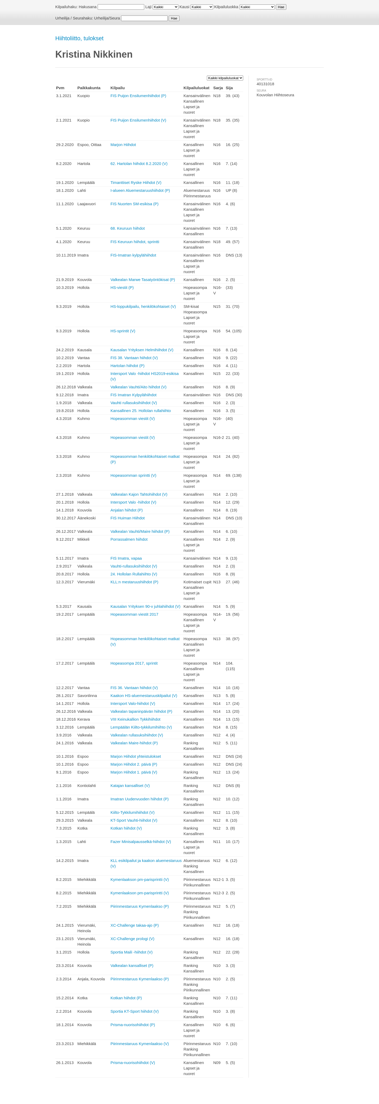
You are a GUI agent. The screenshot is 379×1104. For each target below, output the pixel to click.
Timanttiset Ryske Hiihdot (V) (136, 182)
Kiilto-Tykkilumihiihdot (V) (133, 812)
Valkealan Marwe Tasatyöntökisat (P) (143, 279)
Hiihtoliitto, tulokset (79, 38)
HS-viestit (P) (122, 287)
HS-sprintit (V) (123, 331)
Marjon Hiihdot (123, 144)
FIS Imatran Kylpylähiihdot (134, 395)
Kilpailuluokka (226, 6)
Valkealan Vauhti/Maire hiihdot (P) (140, 531)
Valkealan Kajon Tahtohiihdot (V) (139, 494)
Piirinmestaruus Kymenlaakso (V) (140, 1043)
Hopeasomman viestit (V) (133, 418)
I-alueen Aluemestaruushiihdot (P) (140, 190)
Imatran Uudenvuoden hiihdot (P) (140, 799)
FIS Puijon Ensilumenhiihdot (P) (138, 95)
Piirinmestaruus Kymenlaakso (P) (140, 906)
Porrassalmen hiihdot (129, 539)
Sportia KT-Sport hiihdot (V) (135, 1011)
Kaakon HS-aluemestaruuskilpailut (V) (144, 695)
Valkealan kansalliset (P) (132, 965)
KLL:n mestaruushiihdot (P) (134, 582)
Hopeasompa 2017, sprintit (134, 663)
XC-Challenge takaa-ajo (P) (135, 925)
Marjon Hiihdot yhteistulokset (136, 756)
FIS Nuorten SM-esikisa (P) (135, 204)
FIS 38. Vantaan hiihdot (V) (134, 357)
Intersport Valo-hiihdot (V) (133, 703)
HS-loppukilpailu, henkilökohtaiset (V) (143, 306)
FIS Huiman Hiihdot (128, 518)
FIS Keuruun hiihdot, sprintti (135, 241)
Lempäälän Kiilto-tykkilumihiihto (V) (141, 727)
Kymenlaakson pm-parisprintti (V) (140, 879)
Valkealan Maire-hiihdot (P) (134, 743)
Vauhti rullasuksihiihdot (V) (134, 402)
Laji (148, 6)
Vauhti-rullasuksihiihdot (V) (134, 566)
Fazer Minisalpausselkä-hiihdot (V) (141, 841)
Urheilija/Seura (107, 18)
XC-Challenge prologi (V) (132, 938)
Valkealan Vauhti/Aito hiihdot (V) (139, 387)
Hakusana (88, 6)
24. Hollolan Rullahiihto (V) (134, 574)
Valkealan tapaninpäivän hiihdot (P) (141, 711)
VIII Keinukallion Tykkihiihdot (136, 719)
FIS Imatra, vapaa (126, 558)
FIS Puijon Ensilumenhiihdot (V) (138, 120)
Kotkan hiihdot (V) (126, 828)
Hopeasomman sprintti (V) (133, 475)
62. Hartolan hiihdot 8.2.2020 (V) (139, 163)
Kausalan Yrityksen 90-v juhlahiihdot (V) (146, 606)
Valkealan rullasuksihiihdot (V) (137, 735)
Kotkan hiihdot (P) (126, 998)
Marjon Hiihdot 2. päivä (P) (134, 764)
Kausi (184, 6)
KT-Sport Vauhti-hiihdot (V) (134, 820)
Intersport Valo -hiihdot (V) (133, 502)
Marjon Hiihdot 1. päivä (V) (134, 772)
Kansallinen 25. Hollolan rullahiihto (141, 410)
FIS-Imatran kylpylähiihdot (133, 255)
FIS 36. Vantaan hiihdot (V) (134, 687)
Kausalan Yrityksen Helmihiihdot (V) (142, 350)
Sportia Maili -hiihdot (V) (132, 952)
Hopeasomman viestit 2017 (134, 614)
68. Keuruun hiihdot (128, 228)
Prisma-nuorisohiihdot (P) (133, 1024)
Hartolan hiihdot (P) (127, 365)
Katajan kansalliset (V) (130, 785)
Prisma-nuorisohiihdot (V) (133, 1062)
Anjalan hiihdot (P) (127, 510)
